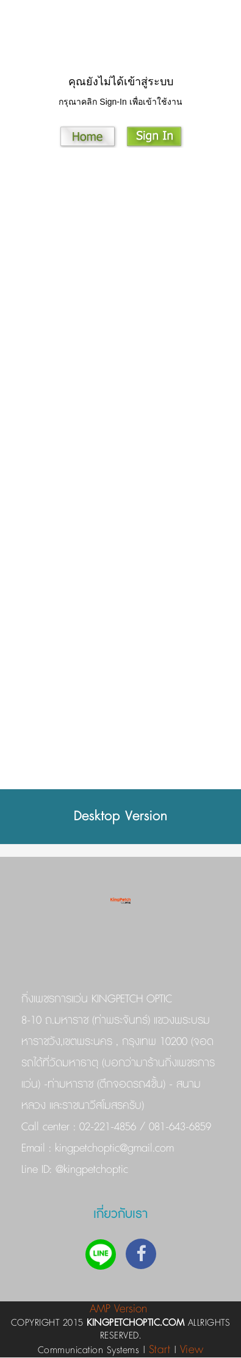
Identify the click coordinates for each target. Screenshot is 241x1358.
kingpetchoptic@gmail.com (112, 1148)
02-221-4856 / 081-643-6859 (145, 1127)
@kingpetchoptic (90, 1170)
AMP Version (118, 1309)
